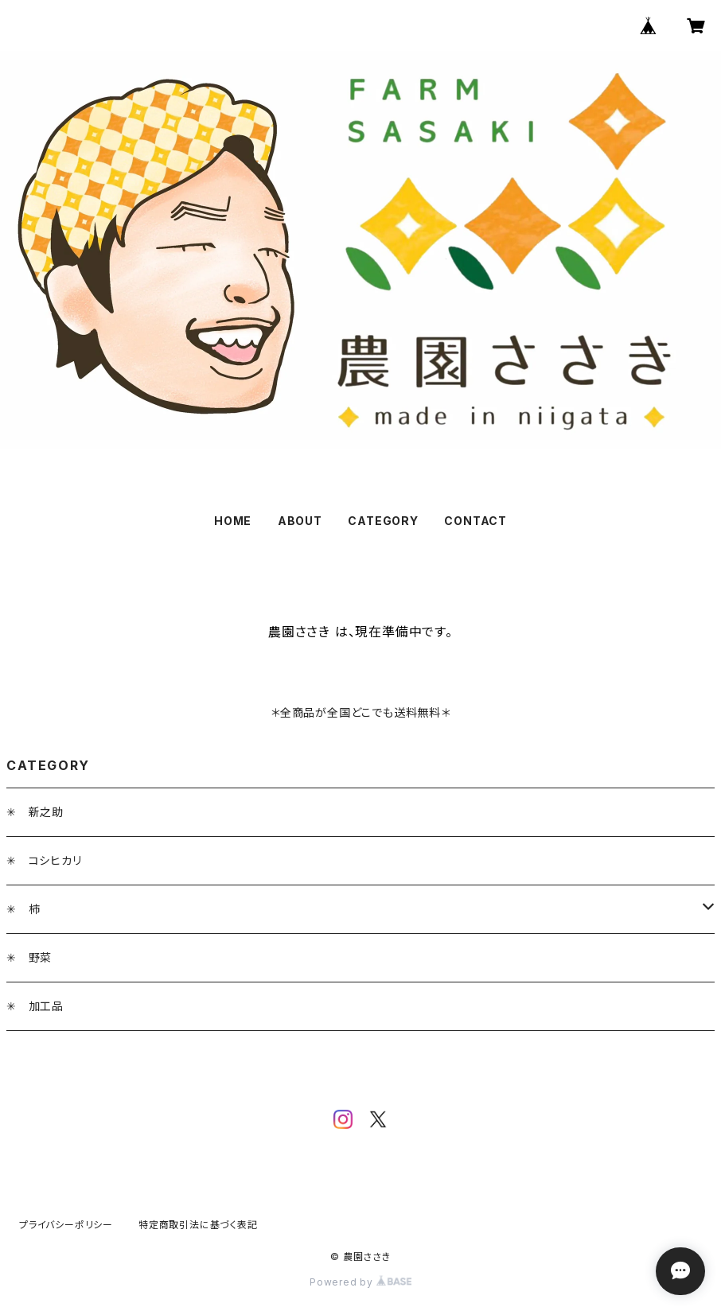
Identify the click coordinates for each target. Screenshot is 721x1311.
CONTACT (475, 520)
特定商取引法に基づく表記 (198, 1225)
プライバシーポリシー (66, 1225)
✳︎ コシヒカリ (44, 860)
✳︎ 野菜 (29, 957)
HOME (232, 520)
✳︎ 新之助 (35, 812)
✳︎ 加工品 (35, 1006)
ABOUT (300, 520)
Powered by (360, 1282)
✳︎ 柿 (23, 909)
